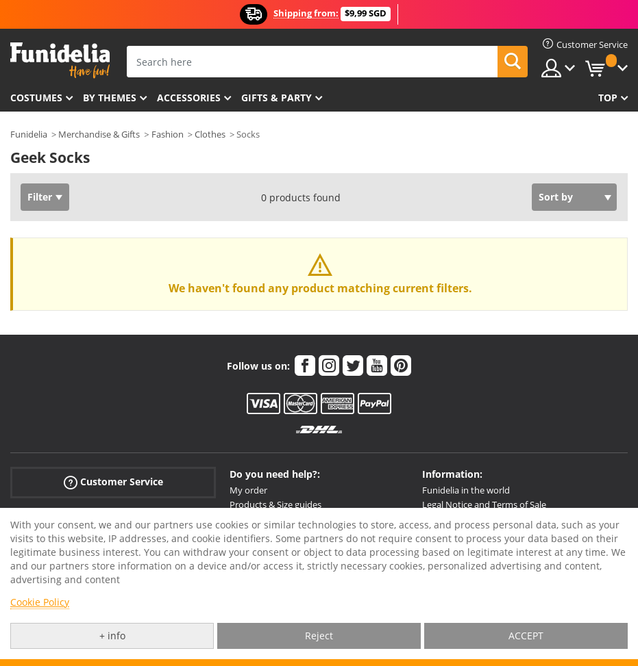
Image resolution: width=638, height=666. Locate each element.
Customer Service (113, 482)
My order (248, 490)
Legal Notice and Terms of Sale (484, 504)
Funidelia (28, 134)
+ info (112, 635)
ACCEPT (525, 635)
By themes (109, 97)
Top (607, 97)
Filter (39, 196)
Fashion (167, 134)
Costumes (36, 97)
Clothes (210, 134)
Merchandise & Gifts (99, 134)
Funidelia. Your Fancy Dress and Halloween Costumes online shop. (60, 60)
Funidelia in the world (466, 490)
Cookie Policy (39, 602)
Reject (319, 635)
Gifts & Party (276, 97)
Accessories (189, 97)
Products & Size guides (275, 504)
